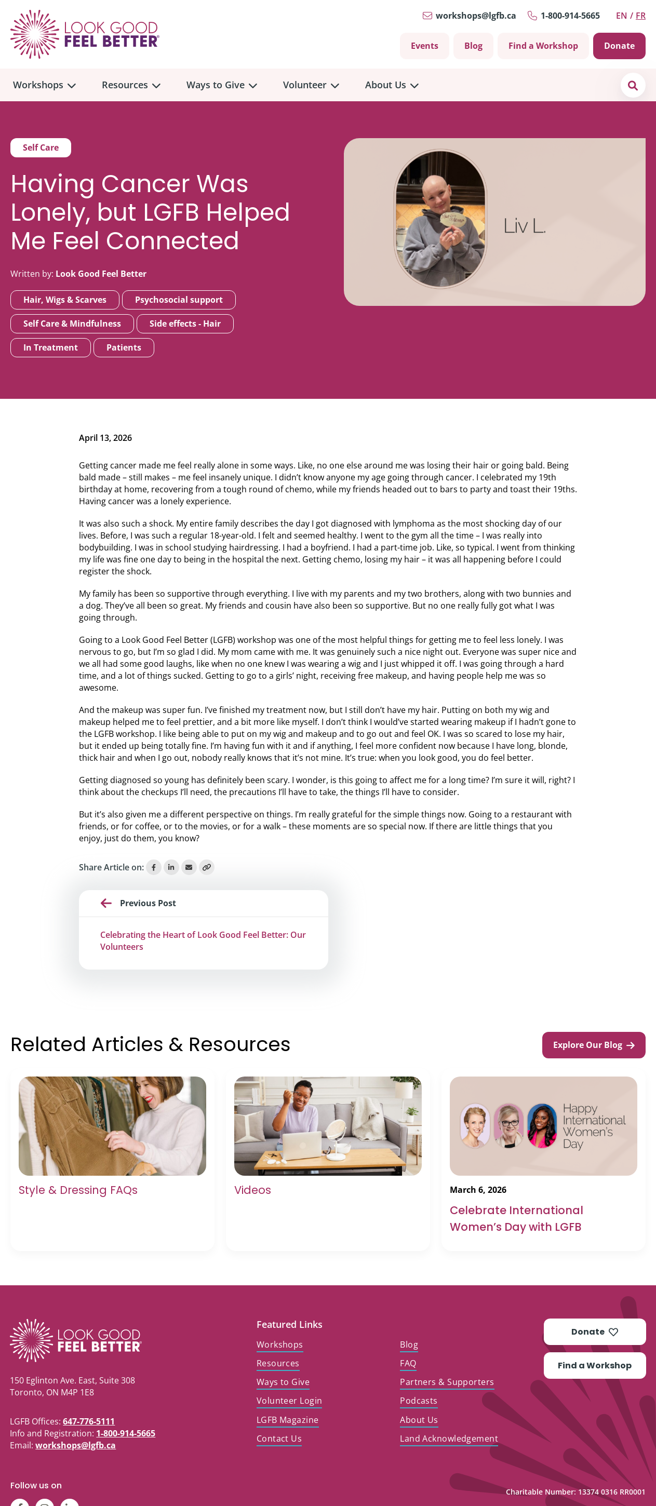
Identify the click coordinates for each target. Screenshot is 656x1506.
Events (424, 45)
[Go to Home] (84, 34)
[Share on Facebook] (154, 867)
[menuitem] (44, 85)
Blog (473, 45)
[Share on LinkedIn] (171, 867)
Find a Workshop (543, 45)
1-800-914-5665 (570, 15)
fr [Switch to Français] (641, 15)
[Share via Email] (189, 867)
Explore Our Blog (594, 1045)
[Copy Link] (207, 867)
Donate (619, 45)
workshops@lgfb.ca (476, 15)
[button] (633, 85)
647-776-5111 (89, 1421)
